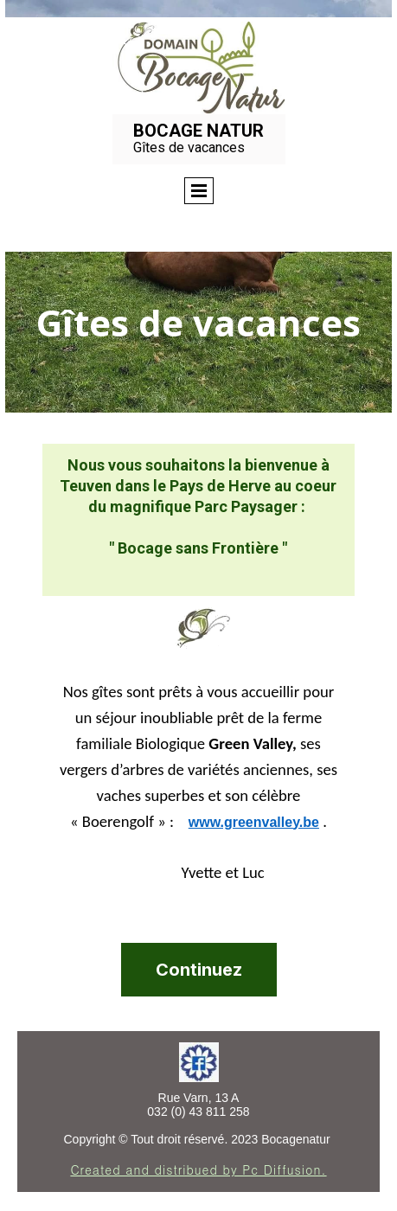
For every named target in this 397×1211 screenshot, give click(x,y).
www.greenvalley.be (254, 822)
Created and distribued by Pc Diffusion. (198, 1169)
